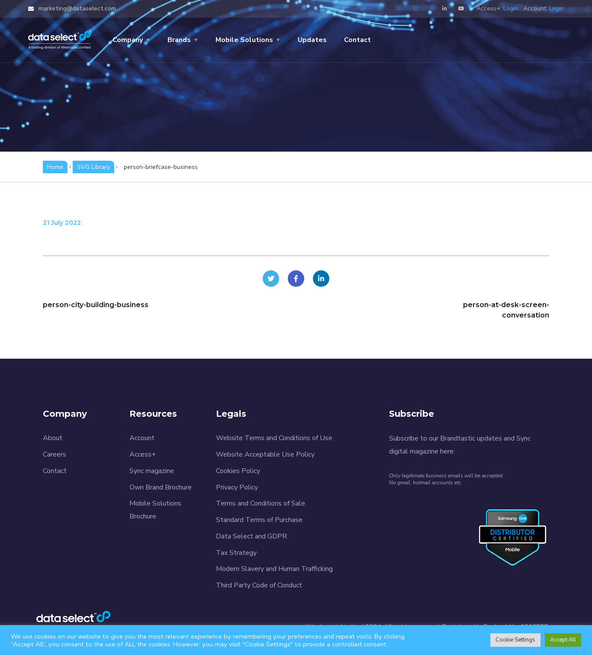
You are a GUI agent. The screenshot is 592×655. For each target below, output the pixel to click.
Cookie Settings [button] (515, 640)
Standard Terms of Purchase (259, 520)
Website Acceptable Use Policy (265, 454)
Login (510, 8)
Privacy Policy (237, 487)
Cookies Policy (238, 471)
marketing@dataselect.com (76, 8)
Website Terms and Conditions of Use (274, 438)
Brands (179, 40)
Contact (357, 40)
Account (141, 438)
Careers (54, 454)
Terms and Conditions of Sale (260, 503)
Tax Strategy (236, 553)
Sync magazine (151, 471)
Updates (312, 40)
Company (128, 40)
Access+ (142, 454)
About (52, 438)
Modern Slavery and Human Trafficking (274, 569)
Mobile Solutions (244, 40)
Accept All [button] (563, 640)
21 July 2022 (62, 223)
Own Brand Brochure (160, 487)
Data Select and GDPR (251, 536)
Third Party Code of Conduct (259, 585)
